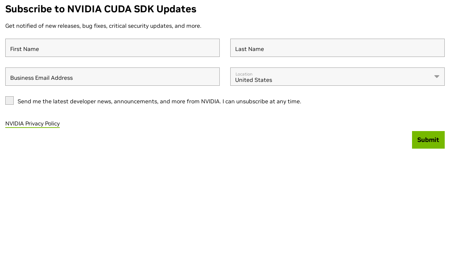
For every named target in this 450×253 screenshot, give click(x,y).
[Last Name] (337, 48)
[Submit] (428, 140)
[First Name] (112, 48)
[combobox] (337, 76)
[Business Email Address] (112, 76)
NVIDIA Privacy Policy (32, 123)
